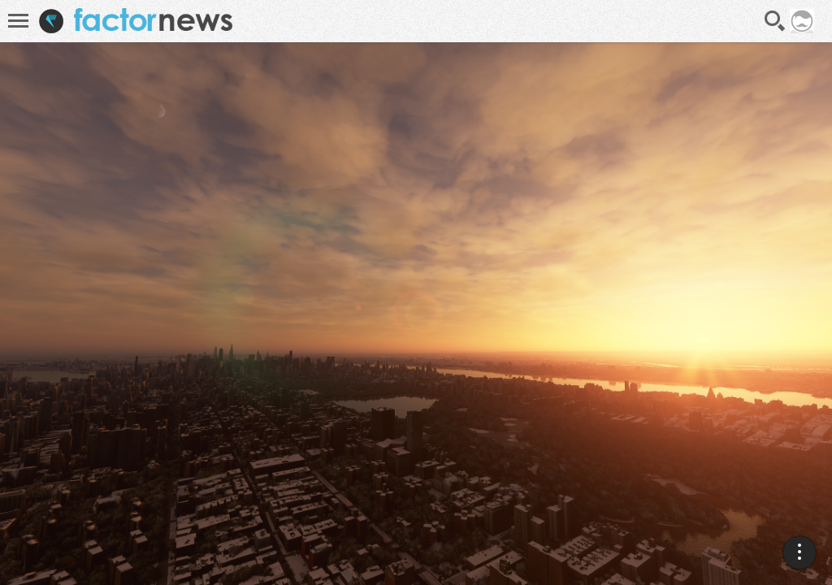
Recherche (775, 21)
